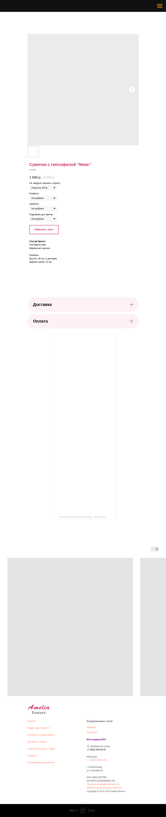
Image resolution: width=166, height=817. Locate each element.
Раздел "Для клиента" (39, 728)
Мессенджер (93, 739)
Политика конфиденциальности (103, 784)
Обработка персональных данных (104, 787)
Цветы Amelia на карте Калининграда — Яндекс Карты (83, 517)
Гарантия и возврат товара (41, 748)
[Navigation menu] (159, 6)
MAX (103, 739)
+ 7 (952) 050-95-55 (96, 760)
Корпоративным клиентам (41, 762)
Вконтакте (92, 732)
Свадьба (32, 755)
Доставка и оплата (37, 741)
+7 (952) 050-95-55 (96, 749)
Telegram (91, 727)
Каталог (32, 721)
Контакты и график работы (41, 735)
